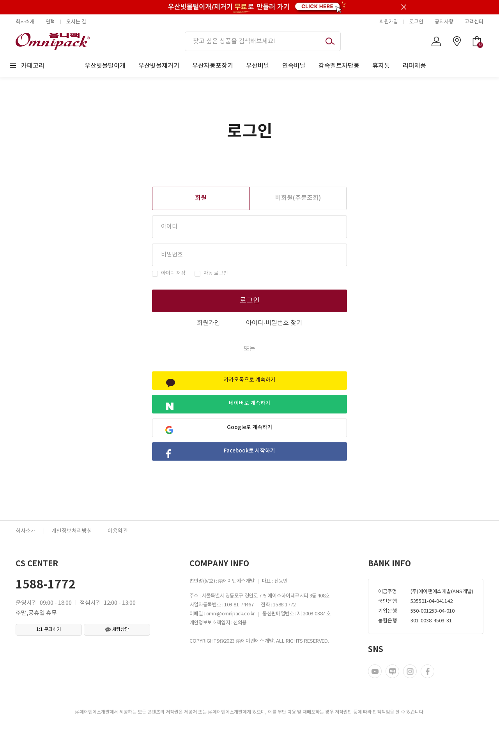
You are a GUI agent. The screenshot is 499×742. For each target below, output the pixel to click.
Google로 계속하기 (220, 440)
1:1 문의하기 (48, 649)
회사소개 (25, 22)
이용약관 (118, 551)
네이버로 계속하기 (220, 411)
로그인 (416, 22)
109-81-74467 (238, 624)
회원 (201, 197)
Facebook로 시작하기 (223, 468)
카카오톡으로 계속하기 (223, 383)
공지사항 (444, 22)
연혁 (50, 22)
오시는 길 (76, 22)
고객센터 (474, 22)
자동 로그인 (215, 273)
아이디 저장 (173, 273)
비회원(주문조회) (298, 197)
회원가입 (388, 22)
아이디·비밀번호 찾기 (274, 323)
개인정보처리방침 (71, 551)
